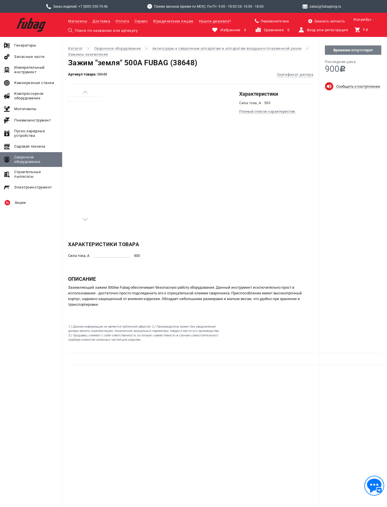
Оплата (122, 21)
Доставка (101, 21)
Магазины (77, 21)
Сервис (141, 21)
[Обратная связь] (374, 486)
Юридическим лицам (173, 21)
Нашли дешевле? (215, 21)
